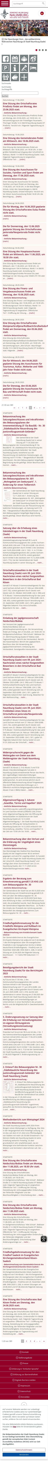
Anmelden (25, 1397)
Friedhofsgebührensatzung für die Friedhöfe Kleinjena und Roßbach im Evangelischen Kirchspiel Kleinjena (22, 926)
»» (44, 408)
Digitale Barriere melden (25, 1380)
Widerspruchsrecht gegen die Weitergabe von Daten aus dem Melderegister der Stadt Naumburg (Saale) (21, 757)
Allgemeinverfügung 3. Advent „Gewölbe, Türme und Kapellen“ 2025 (22, 801)
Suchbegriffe (7, 89)
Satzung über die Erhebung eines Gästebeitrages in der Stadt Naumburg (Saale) (23, 531)
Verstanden (24, 1454)
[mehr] (7, 128)
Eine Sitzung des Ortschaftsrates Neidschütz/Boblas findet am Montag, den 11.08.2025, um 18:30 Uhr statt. (23, 1163)
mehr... (14, 465)
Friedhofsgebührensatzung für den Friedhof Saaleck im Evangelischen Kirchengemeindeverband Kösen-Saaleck (21, 1257)
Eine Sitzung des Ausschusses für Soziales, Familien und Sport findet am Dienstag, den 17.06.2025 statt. (23, 172)
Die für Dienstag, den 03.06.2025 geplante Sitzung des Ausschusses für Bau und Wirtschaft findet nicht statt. (22, 388)
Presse (25, 1363)
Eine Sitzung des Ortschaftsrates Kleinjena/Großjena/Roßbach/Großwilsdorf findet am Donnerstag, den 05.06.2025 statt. (25, 327)
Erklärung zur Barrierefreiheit (25, 1374)
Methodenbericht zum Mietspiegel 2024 (23, 1119)
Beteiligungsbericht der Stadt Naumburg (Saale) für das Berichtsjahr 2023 (23, 970)
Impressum (25, 1385)
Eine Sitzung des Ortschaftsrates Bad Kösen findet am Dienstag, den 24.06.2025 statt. (22, 1302)
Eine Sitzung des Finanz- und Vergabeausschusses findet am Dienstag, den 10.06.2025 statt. (19, 291)
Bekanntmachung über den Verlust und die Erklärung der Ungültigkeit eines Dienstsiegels (23, 841)
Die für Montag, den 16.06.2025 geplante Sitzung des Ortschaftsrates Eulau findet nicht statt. (24, 209)
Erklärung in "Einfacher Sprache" (25, 1369)
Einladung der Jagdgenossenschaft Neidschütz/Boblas (21, 619)
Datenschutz (25, 1391)
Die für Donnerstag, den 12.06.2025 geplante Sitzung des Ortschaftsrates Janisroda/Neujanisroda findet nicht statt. (22, 231)
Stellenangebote (25, 1357)
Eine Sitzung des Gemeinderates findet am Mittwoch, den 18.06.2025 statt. (23, 140)
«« (14, 408)
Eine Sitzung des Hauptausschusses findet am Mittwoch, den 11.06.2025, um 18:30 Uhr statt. (24, 254)
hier (14, 1426)
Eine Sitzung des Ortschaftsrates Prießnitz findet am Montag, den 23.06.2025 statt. (20, 106)
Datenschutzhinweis (24, 1450)
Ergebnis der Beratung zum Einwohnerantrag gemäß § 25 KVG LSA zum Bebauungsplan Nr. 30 (23, 881)
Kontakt (25, 1352)
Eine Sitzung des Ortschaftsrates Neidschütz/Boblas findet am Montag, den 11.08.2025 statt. (23, 1208)
